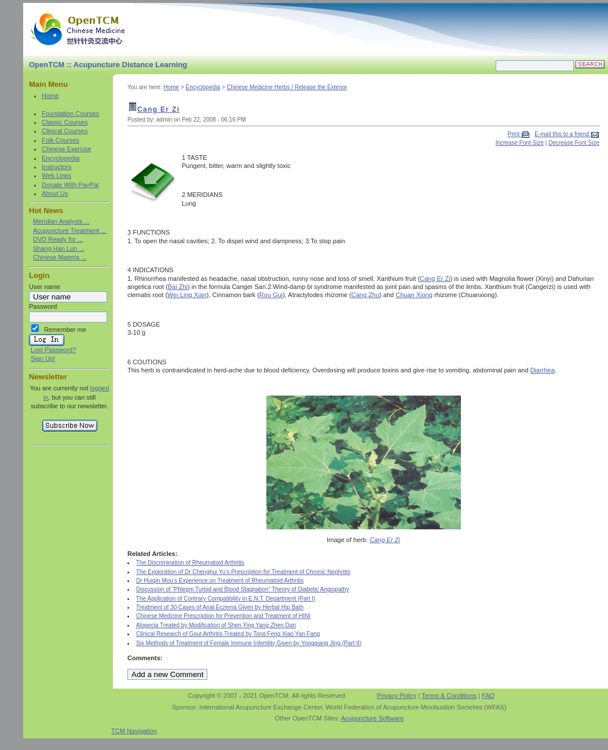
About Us (55, 193)
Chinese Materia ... (59, 257)
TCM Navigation (134, 730)
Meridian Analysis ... (61, 221)
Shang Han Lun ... (59, 248)
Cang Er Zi (158, 109)
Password (43, 306)
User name (44, 286)
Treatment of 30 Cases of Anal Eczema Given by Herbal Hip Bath (219, 607)
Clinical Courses (64, 130)
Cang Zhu (365, 294)
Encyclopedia (60, 158)
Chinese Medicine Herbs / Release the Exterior (286, 87)
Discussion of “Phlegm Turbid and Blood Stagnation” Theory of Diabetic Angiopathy (242, 589)
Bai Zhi (178, 286)
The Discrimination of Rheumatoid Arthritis (190, 562)
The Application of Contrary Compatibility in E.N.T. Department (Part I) (226, 598)
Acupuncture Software (372, 718)
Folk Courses (60, 140)
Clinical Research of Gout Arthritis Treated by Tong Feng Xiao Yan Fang (228, 634)
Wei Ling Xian (187, 294)
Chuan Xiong (414, 294)
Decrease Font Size (573, 143)
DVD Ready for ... (58, 239)
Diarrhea (542, 370)
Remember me (65, 329)
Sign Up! (43, 358)
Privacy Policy (396, 695)
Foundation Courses (70, 113)
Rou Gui (271, 294)
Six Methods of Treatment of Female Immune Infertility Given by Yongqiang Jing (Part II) (248, 643)
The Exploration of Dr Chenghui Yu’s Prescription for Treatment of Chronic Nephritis (243, 572)
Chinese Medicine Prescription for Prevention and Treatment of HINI (223, 616)
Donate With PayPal (70, 184)
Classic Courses (64, 122)
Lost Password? (53, 349)
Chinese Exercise (66, 148)
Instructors (56, 166)
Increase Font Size (520, 143)
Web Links (56, 175)
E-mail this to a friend (562, 134)
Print (514, 134)
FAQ (488, 695)
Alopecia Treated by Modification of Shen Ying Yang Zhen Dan (216, 625)
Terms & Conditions (449, 695)
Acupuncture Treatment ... (70, 230)
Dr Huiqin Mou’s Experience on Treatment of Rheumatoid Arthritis (219, 580)
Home (50, 95)
